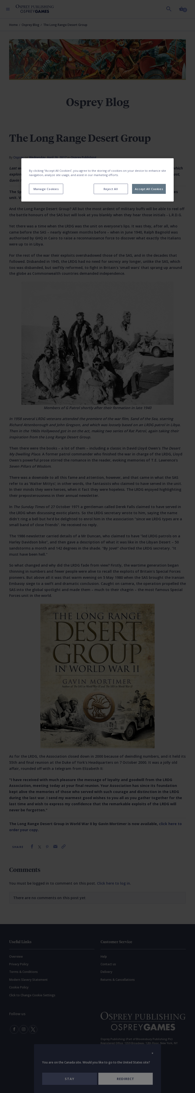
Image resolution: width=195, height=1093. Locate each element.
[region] (97, 180)
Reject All (111, 189)
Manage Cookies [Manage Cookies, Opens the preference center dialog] (46, 189)
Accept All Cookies (149, 189)
